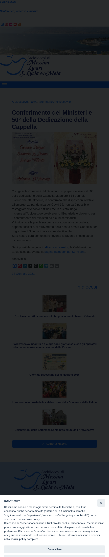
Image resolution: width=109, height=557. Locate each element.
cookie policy (18, 539)
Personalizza (54, 549)
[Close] (101, 503)
